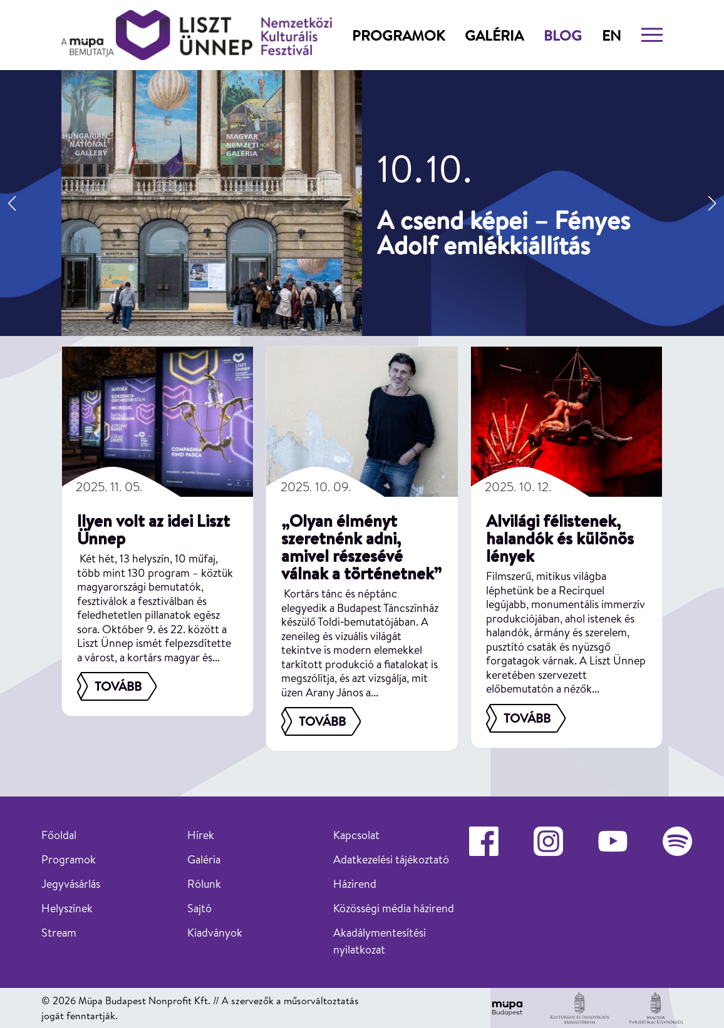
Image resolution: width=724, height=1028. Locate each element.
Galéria (494, 35)
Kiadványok (214, 932)
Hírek (200, 835)
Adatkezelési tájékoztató (391, 859)
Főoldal (58, 835)
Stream (58, 932)
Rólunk (204, 884)
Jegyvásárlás (70, 884)
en (611, 35)
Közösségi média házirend (393, 908)
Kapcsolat (356, 835)
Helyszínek (67, 908)
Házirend (354, 884)
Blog (563, 35)
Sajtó (199, 908)
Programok (398, 35)
